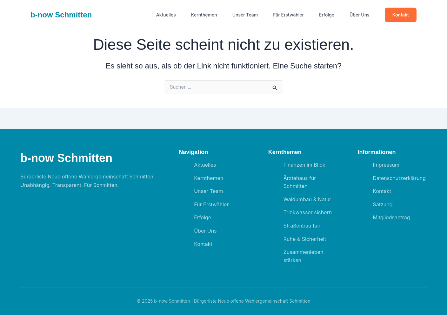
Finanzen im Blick (304, 165)
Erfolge (326, 15)
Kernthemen (204, 15)
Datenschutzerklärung (399, 178)
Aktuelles (166, 15)
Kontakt (400, 14)
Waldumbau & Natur (307, 199)
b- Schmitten (61, 14)
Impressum (386, 165)
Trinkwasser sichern (308, 212)
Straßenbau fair (302, 225)
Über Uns (360, 15)
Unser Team (245, 15)
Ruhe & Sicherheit (305, 239)
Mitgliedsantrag (391, 217)
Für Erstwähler (288, 15)
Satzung (382, 204)
